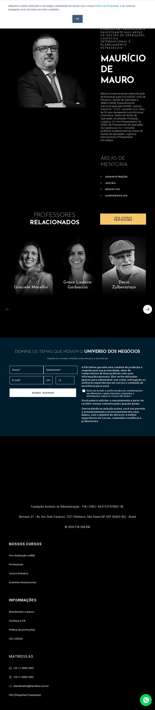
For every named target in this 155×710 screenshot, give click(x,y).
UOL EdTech (16, 613)
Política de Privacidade (107, 6)
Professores (16, 539)
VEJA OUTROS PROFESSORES (123, 219)
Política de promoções (22, 604)
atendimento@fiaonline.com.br (31, 660)
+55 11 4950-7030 (23, 642)
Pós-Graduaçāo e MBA (22, 530)
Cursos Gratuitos (18, 548)
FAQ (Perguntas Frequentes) (25, 669)
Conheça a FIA (17, 595)
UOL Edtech (49, 701)
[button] (147, 309)
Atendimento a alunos (21, 586)
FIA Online (63, 701)
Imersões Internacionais (22, 557)
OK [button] (77, 19)
